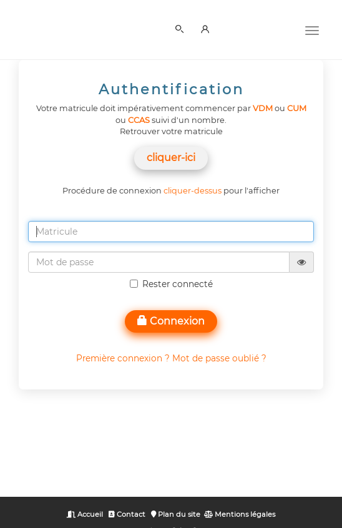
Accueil (85, 514)
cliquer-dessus (193, 190)
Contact (127, 514)
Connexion (171, 321)
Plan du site (175, 514)
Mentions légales (239, 514)
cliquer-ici (171, 158)
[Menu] (312, 29)
